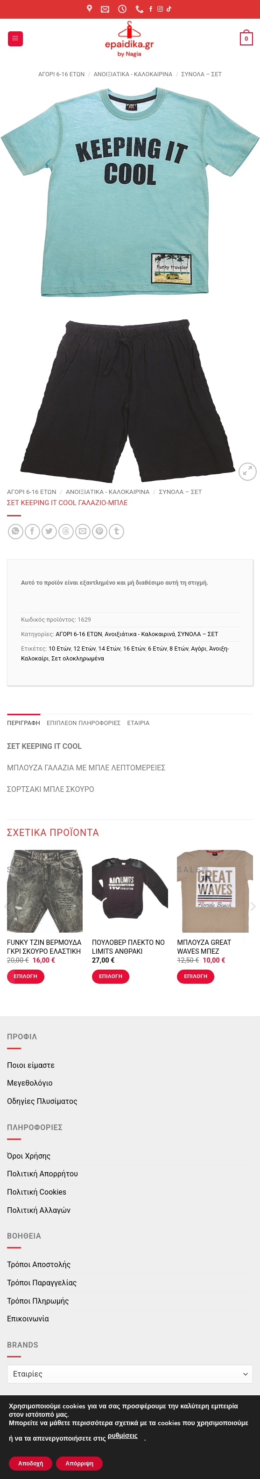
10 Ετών (60, 648)
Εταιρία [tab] (138, 722)
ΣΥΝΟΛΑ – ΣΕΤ (202, 74)
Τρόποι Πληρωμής (38, 1301)
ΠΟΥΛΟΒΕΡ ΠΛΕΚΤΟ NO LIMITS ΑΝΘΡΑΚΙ (128, 947)
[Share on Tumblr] (116, 531)
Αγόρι (198, 648)
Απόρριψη (79, 1463)
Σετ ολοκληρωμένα (77, 658)
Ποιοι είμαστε (31, 1065)
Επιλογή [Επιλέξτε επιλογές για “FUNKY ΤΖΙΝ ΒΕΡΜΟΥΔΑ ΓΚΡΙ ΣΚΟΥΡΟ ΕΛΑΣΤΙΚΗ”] (25, 976)
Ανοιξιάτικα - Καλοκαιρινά (133, 74)
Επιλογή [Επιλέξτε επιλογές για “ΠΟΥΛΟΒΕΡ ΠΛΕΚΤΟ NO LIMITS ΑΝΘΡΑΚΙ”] (110, 976)
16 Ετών (134, 648)
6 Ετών (157, 648)
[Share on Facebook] (32, 531)
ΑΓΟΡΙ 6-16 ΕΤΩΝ (61, 74)
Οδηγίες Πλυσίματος (42, 1101)
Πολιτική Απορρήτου (42, 1173)
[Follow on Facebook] (151, 9)
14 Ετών (109, 648)
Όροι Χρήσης (28, 1156)
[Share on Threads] (66, 531)
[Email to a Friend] (83, 531)
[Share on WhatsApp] (15, 531)
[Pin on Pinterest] (99, 531)
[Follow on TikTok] (169, 9)
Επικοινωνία (28, 1318)
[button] (15, 39)
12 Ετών (84, 648)
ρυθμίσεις (123, 1435)
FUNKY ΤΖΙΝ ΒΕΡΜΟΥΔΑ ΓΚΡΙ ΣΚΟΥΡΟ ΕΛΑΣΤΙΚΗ (44, 947)
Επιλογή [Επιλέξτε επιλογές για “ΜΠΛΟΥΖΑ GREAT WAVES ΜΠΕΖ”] (195, 976)
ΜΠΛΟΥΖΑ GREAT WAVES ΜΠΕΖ (204, 947)
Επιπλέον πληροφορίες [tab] (84, 722)
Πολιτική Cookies (36, 1192)
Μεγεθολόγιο (30, 1083)
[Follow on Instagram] (160, 9)
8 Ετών (178, 648)
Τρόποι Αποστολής (38, 1264)
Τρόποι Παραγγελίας (42, 1282)
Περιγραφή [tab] (23, 722)
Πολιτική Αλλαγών (38, 1210)
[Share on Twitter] (49, 531)
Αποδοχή (30, 1463)
